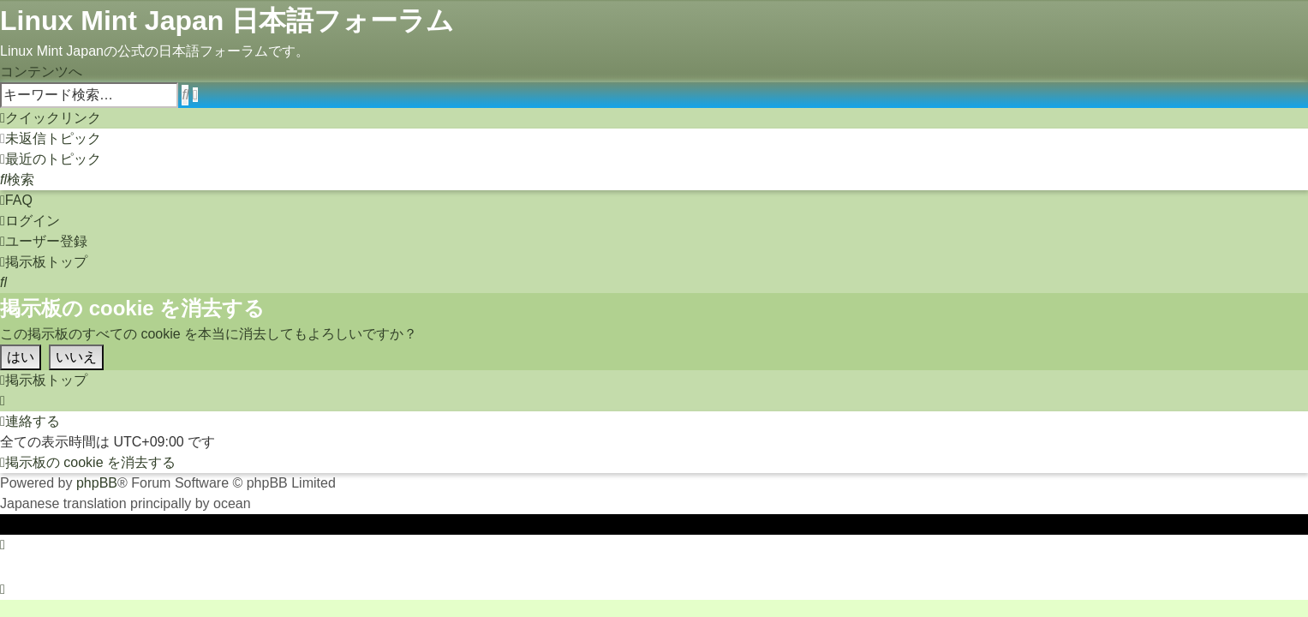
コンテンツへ (41, 71)
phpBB (96, 483)
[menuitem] (50, 138)
